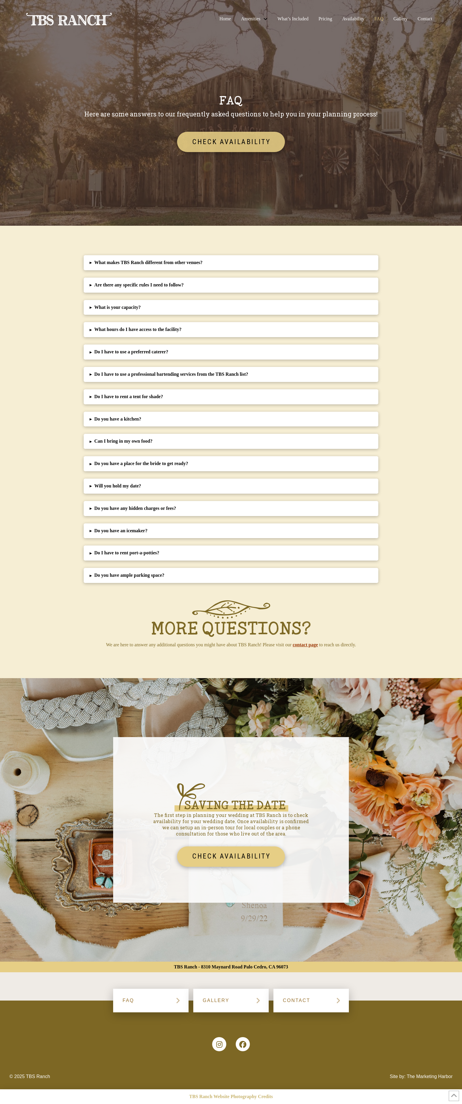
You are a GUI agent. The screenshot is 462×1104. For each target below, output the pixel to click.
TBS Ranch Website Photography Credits (231, 1096)
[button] (231, 262)
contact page (305, 644)
